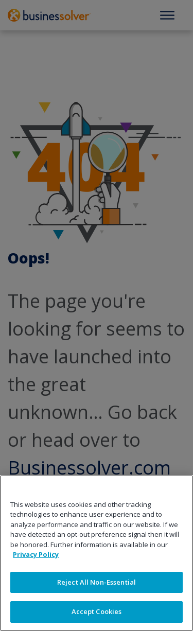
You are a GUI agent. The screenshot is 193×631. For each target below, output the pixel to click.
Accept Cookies (97, 611)
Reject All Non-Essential (96, 582)
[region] (96, 553)
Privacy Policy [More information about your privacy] (36, 554)
